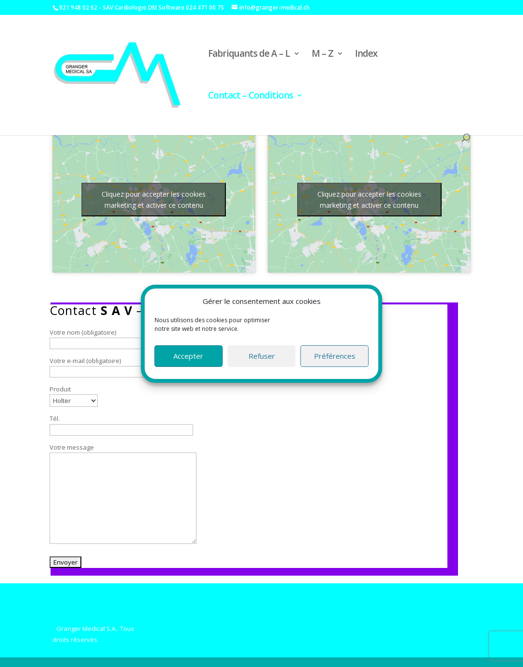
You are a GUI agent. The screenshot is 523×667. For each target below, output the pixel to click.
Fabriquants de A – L (249, 55)
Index (366, 55)
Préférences (334, 356)
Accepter (188, 356)
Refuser (261, 356)
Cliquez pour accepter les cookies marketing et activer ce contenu (154, 199)
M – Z (322, 55)
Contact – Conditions (250, 96)
